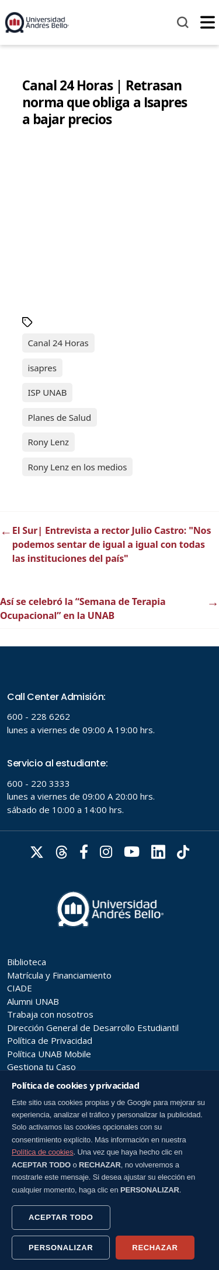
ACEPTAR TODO (61, 1217)
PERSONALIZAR (61, 1247)
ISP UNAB (47, 392)
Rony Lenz (48, 442)
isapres (42, 368)
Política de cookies (43, 1152)
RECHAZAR (155, 1247)
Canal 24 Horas (58, 343)
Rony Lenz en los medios (77, 467)
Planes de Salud (60, 417)
